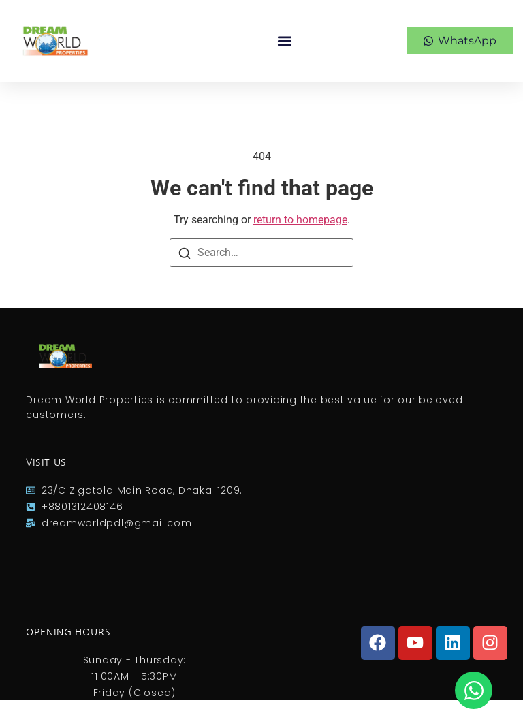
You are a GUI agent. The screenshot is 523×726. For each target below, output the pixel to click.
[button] (284, 41)
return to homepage (300, 219)
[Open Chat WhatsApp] (473, 690)
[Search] (184, 252)
